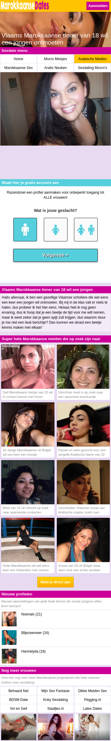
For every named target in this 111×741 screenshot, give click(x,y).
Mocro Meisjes (55, 59)
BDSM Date (18, 700)
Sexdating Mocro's (92, 68)
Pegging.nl (92, 700)
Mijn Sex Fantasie (55, 691)
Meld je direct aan (55, 582)
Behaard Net (18, 691)
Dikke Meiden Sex (92, 691)
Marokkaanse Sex (18, 68)
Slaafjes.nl (55, 709)
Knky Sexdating (55, 700)
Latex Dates (92, 709)
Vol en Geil (18, 709)
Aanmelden (97, 6)
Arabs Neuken (55, 68)
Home (18, 59)
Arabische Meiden (92, 59)
